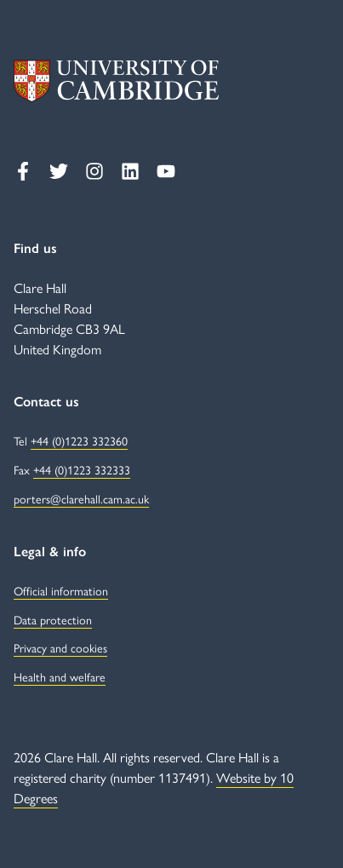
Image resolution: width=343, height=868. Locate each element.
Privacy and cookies (60, 647)
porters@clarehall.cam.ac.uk (81, 498)
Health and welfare (60, 676)
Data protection (53, 619)
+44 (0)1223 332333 (81, 469)
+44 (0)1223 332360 (79, 440)
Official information (61, 590)
